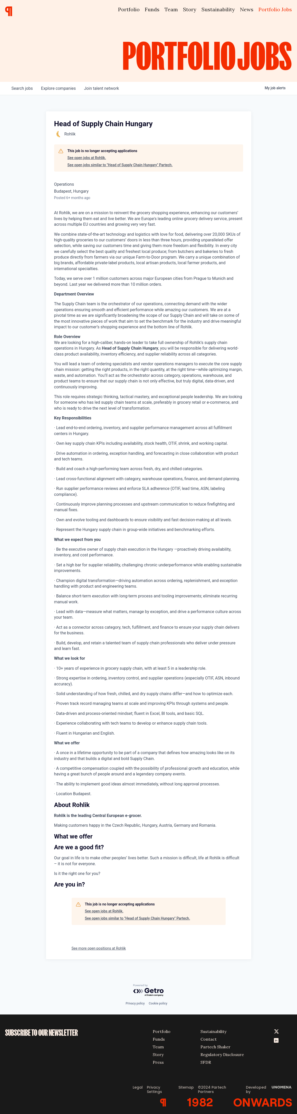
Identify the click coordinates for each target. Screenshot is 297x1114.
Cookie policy (158, 1003)
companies (58, 88)
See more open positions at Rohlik (99, 948)
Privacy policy (135, 1003)
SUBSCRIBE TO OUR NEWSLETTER (41, 1032)
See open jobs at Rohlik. (87, 158)
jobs (22, 88)
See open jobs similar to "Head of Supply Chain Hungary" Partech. (120, 165)
